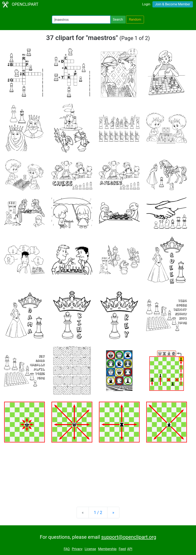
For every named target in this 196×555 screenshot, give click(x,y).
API (129, 549)
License (90, 549)
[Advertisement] (98, 471)
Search (118, 19)
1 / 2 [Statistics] (98, 512)
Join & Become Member (172, 4)
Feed (122, 549)
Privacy (77, 549)
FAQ (67, 549)
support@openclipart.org (128, 537)
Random (135, 19)
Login (146, 4)
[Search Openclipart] (81, 19)
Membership (107, 549)
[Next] (113, 512)
